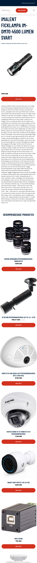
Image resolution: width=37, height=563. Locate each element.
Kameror (10, 87)
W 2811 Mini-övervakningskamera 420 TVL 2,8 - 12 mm (18, 317)
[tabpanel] (18, 66)
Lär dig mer (21, 10)
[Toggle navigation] (34, 10)
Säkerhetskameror (18, 87)
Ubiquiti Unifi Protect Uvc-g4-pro (18, 482)
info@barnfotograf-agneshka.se (28, 3)
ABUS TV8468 (18, 539)
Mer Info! (19, 99)
